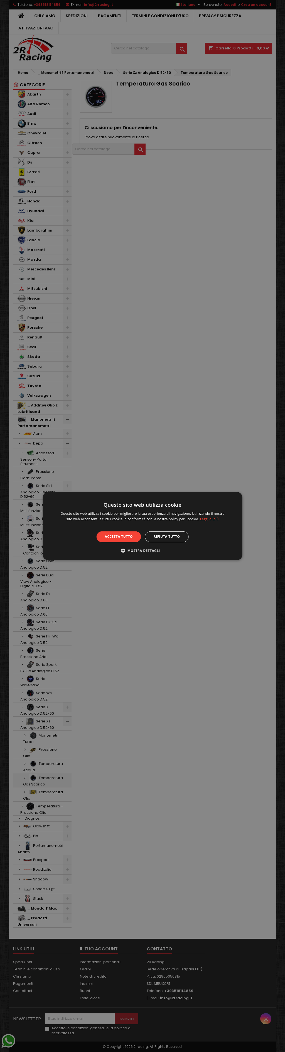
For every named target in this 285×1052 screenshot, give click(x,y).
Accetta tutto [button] (119, 536)
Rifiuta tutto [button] (167, 536)
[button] (142, 550)
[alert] (142, 526)
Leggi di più (209, 519)
